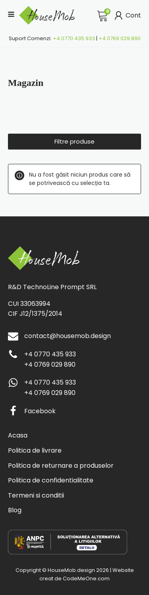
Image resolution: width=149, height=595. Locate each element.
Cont (126, 15)
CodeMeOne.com (86, 578)
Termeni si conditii (36, 495)
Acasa (17, 435)
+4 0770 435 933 (74, 38)
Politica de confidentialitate (50, 480)
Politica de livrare (35, 450)
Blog (14, 510)
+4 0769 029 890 (120, 38)
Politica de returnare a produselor (61, 465)
